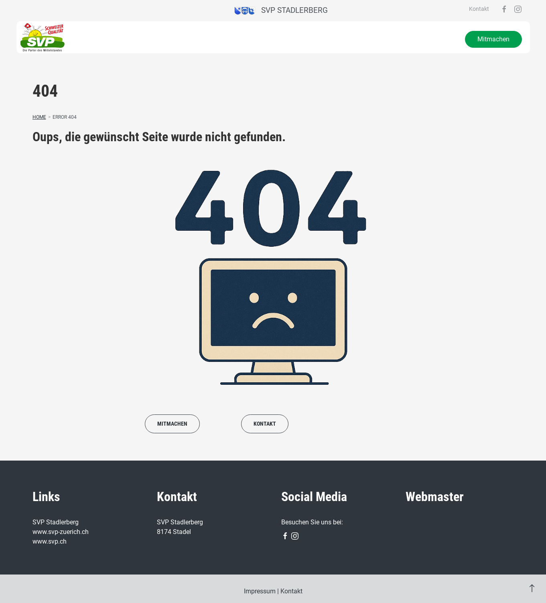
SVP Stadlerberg (281, 10)
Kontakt (479, 9)
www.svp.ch (49, 541)
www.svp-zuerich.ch (60, 532)
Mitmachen (493, 39)
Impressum (260, 591)
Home (39, 117)
